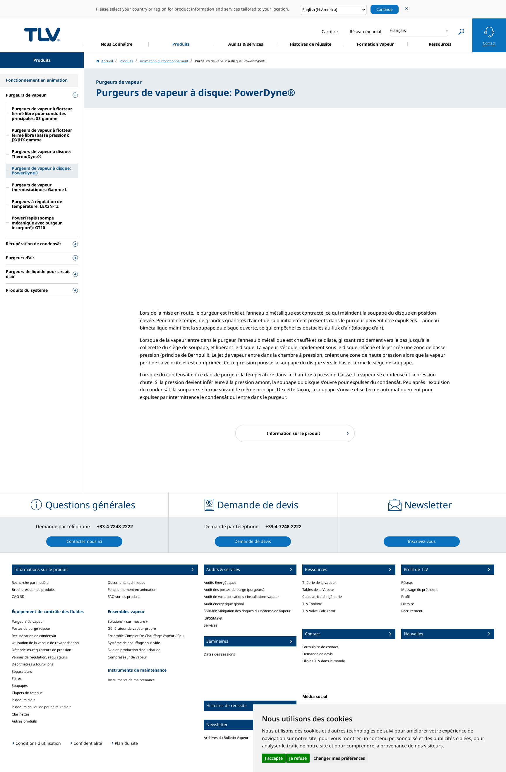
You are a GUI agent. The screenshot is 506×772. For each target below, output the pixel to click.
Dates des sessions (219, 654)
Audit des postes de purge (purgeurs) (234, 589)
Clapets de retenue (27, 692)
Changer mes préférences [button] (339, 758)
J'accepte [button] (274, 758)
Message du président (419, 589)
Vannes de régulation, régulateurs (39, 657)
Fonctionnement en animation (132, 589)
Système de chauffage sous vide (134, 642)
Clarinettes (21, 714)
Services (210, 625)
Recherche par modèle (30, 582)
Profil (405, 596)
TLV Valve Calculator (318, 610)
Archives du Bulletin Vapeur (226, 737)
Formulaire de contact (320, 646)
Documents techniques (126, 582)
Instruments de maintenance (131, 679)
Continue (384, 9)
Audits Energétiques (220, 582)
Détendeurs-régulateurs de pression (41, 649)
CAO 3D (18, 596)
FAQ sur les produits (124, 596)
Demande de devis (317, 653)
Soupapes (20, 685)
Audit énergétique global (224, 603)
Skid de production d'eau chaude (134, 649)
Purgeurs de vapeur (28, 621)
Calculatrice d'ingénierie (322, 596)
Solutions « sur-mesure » (128, 621)
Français (398, 30)
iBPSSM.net (213, 618)
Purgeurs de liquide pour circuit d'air (41, 706)
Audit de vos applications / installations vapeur (241, 596)
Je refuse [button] (298, 758)
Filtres (17, 678)
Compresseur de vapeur (127, 657)
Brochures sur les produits (33, 589)
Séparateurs (22, 671)
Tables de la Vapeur (318, 589)
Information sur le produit (293, 433)
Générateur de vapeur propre (132, 628)
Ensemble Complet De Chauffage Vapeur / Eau (145, 635)
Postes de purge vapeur (31, 628)
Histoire (407, 603)
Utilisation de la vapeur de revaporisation (45, 642)
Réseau (407, 582)
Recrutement (411, 610)
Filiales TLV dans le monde (323, 660)
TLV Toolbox (312, 603)
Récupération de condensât (34, 635)
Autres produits (24, 721)
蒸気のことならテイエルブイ (42, 34)
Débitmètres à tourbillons (32, 664)
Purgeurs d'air (23, 699)
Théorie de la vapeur (319, 582)
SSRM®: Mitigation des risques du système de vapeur (247, 610)
